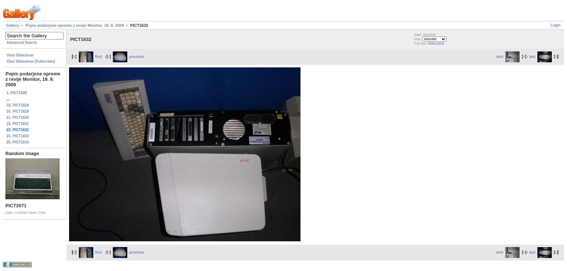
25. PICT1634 (18, 142)
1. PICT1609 (17, 93)
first (90, 57)
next (508, 57)
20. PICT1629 (18, 111)
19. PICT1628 (18, 105)
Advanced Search (22, 43)
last (540, 57)
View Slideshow (20, 55)
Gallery (12, 25)
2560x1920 (436, 43)
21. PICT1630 (18, 118)
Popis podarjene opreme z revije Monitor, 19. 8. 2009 (74, 25)
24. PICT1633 (18, 136)
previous (128, 57)
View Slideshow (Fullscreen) (31, 61)
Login (555, 25)
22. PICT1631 (18, 124)
